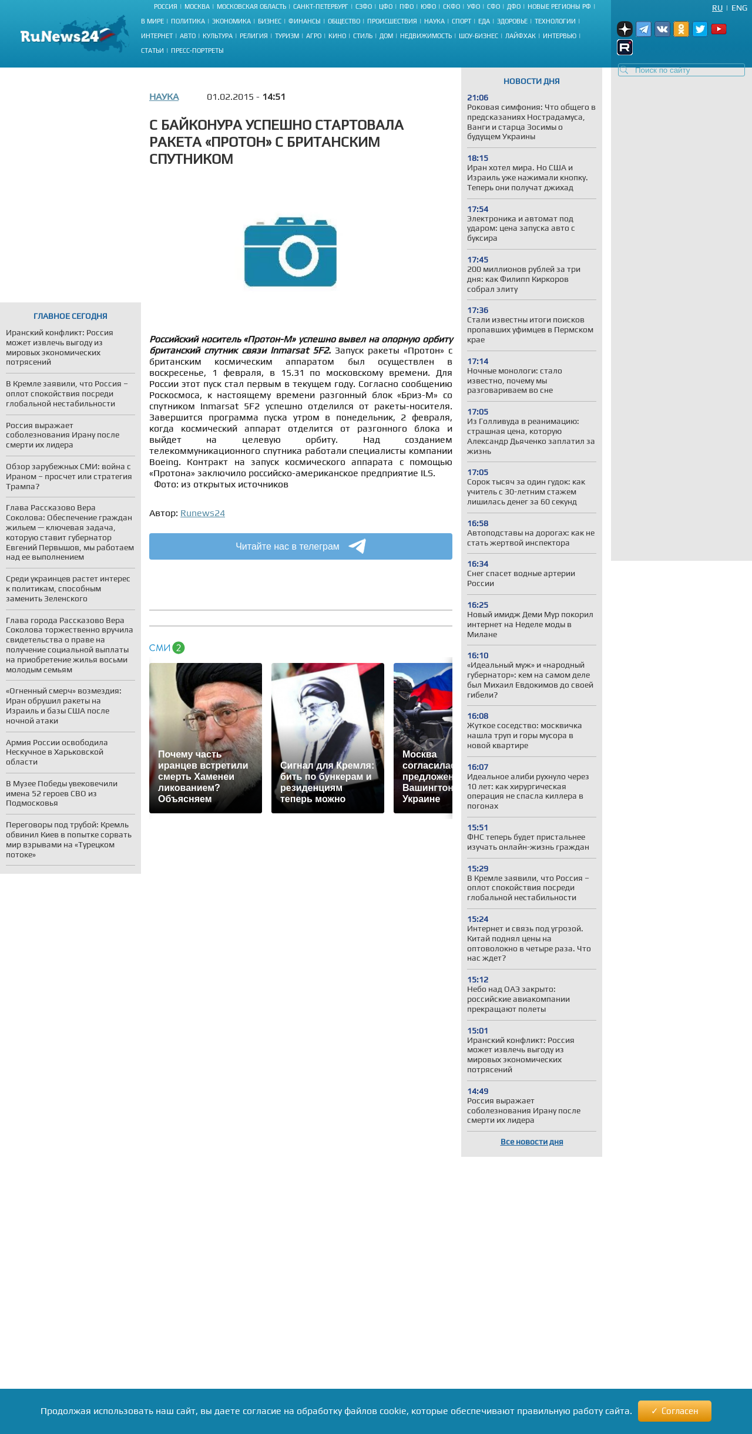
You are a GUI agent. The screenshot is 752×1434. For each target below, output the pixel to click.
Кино (337, 35)
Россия (165, 6)
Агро (313, 35)
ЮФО (428, 6)
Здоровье (512, 21)
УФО (473, 6)
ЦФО (385, 6)
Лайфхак (520, 35)
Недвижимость (426, 35)
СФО (493, 6)
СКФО (451, 6)
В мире (152, 21)
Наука (434, 21)
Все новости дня (532, 1141)
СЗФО (363, 6)
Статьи (152, 50)
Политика (188, 21)
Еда (484, 21)
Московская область (251, 6)
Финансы (304, 21)
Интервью (559, 35)
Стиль (362, 35)
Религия (254, 35)
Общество (344, 21)
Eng (739, 7)
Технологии (555, 21)
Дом (386, 35)
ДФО (514, 6)
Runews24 (202, 513)
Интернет (157, 35)
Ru (717, 7)
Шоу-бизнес (478, 35)
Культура (218, 35)
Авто (188, 35)
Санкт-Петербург (320, 6)
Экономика (231, 21)
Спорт (461, 21)
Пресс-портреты (197, 50)
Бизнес (269, 21)
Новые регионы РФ (559, 6)
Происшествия (392, 21)
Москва (197, 6)
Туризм (287, 35)
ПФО (407, 6)
